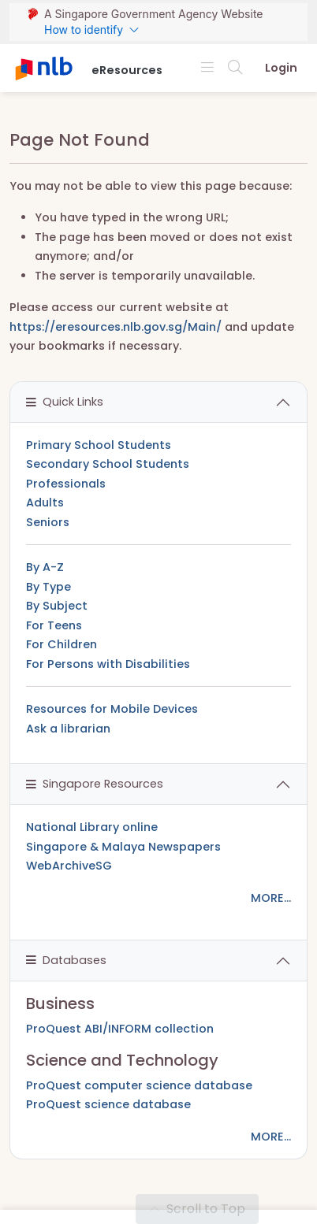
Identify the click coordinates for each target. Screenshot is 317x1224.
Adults (45, 502)
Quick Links (64, 402)
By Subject (57, 606)
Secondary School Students (107, 464)
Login (281, 68)
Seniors (47, 522)
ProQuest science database (108, 1104)
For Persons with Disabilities (108, 664)
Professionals (66, 483)
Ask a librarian (68, 728)
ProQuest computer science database (139, 1085)
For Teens (54, 625)
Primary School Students (98, 445)
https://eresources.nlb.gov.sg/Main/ (115, 327)
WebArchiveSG (69, 865)
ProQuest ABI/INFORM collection (120, 1029)
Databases (66, 960)
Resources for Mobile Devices (112, 709)
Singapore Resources (94, 784)
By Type (48, 587)
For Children (61, 644)
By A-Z (45, 567)
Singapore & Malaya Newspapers (123, 847)
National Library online (92, 827)
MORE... (271, 898)
